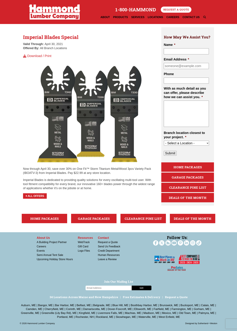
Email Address (176, 59)
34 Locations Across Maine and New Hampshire (84, 297)
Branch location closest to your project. (184, 135)
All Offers (35, 196)
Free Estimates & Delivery (141, 297)
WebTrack (84, 242)
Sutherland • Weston (207, 323)
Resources (85, 237)
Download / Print (37, 56)
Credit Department (108, 250)
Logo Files (84, 250)
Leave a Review (107, 259)
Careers (41, 246)
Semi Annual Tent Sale (50, 255)
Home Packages (187, 167)
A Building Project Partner (52, 242)
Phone (169, 74)
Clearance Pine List (187, 187)
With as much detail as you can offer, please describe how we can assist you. (185, 93)
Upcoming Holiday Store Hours (55, 259)
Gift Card (83, 246)
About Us (43, 237)
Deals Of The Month (187, 198)
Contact (103, 237)
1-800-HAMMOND (135, 9)
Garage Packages (188, 177)
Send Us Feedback (109, 246)
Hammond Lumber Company (54, 12)
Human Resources (109, 255)
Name (169, 45)
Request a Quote (176, 9)
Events (41, 250)
